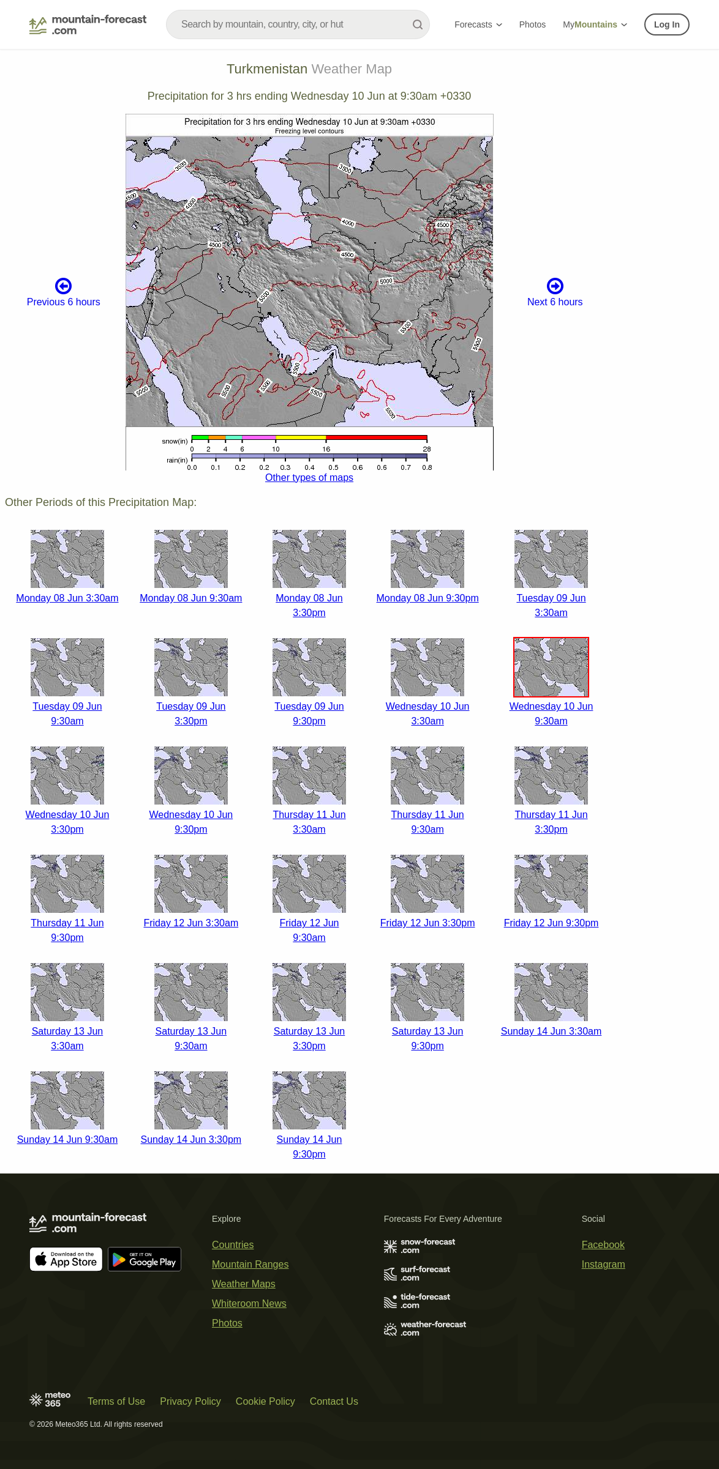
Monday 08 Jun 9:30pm (428, 598)
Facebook (603, 1245)
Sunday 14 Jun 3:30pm (191, 1139)
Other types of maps (309, 477)
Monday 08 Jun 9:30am (191, 598)
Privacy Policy (190, 1401)
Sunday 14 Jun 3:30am (551, 1031)
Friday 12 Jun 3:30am (190, 923)
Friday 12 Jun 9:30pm (551, 923)
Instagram (603, 1264)
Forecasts (478, 24)
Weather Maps (244, 1284)
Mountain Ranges (250, 1264)
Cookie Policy (265, 1401)
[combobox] (298, 24)
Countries (233, 1245)
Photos (532, 24)
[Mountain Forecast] (87, 24)
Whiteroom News (249, 1303)
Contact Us (334, 1401)
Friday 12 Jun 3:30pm (427, 923)
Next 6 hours (555, 292)
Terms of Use (116, 1401)
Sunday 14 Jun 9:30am (67, 1139)
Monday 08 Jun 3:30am (67, 598)
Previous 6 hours (63, 292)
